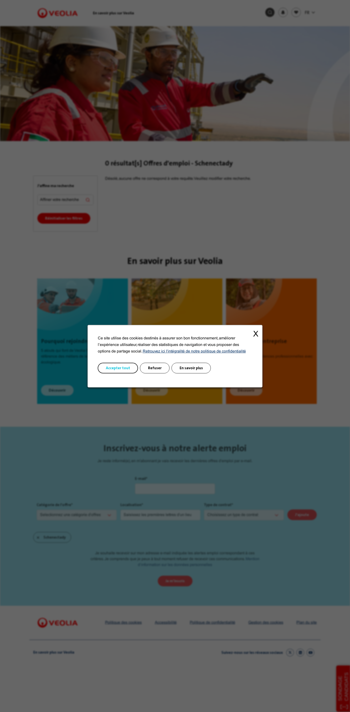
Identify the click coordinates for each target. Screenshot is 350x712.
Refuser (155, 367)
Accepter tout (118, 367)
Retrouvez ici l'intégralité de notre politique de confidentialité (194, 352)
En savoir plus (191, 367)
